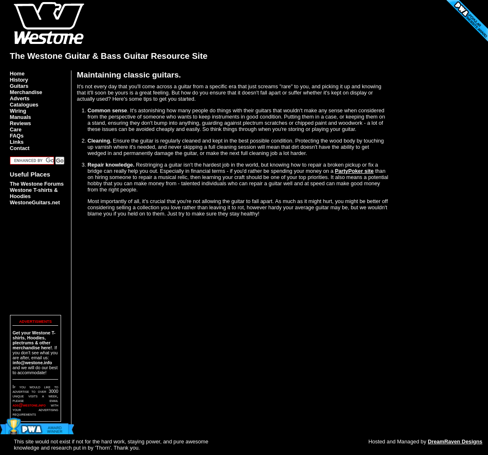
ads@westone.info (29, 405)
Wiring (18, 111)
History (19, 80)
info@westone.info (32, 362)
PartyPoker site (354, 171)
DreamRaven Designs (455, 441)
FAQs (17, 136)
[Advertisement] (327, 18)
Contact (20, 148)
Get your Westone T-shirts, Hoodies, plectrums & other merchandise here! (33, 340)
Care (16, 129)
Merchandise (26, 92)
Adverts (20, 98)
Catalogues (24, 105)
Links (17, 142)
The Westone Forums (37, 184)
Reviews (20, 123)
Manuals (20, 117)
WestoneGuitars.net (35, 202)
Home (17, 73)
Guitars (19, 86)
